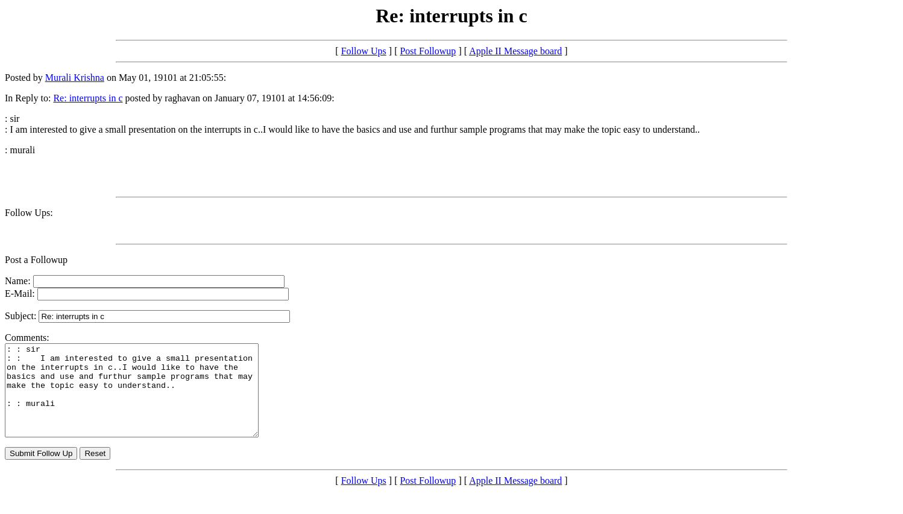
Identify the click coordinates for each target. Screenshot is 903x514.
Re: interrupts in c (87, 98)
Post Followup (428, 51)
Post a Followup (36, 260)
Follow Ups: (29, 213)
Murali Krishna (74, 77)
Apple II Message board (515, 51)
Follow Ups (363, 51)
